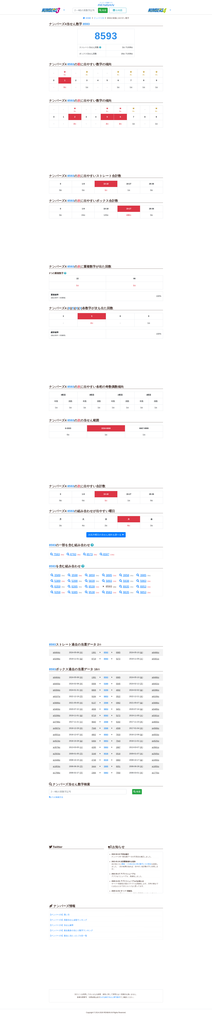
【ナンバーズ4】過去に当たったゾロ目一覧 (68, 936)
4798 (56, 722)
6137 (94, 703)
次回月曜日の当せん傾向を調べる (106, 535)
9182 (118, 722)
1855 (155, 766)
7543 (118, 741)
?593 (55, 554)
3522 (118, 696)
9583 (107, 592)
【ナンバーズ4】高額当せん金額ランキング (68, 920)
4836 (94, 709)
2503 (56, 754)
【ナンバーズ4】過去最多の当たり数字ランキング (71, 930)
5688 (155, 703)
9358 (55, 592)
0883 (118, 760)
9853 (141, 592)
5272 (118, 659)
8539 (90, 586)
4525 (155, 741)
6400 (56, 684)
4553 (155, 734)
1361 (94, 652)
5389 (55, 580)
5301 (155, 659)
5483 (56, 709)
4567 (56, 728)
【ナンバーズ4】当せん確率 (61, 925)
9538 (90, 592)
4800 (155, 722)
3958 (124, 575)
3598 (72, 575)
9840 (94, 722)
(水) (81, 652)
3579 (56, 747)
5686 (56, 703)
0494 (94, 741)
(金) (141, 652)
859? (104, 554)
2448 (56, 760)
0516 (118, 754)
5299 (56, 659)
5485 (155, 709)
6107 (56, 696)
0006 (94, 684)
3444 (94, 766)
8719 (94, 659)
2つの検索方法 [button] (56, 797)
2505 (155, 754)
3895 (107, 575)
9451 (118, 709)
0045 (118, 684)
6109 (155, 696)
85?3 (88, 554)
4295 (94, 747)
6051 (118, 766)
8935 (124, 586)
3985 (141, 575)
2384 (94, 773)
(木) (81, 684)
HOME (87, 18)
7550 (118, 773)
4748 (94, 760)
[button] (52, 10)
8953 (141, 586)
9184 (94, 696)
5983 (141, 580)
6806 (94, 690)
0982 (118, 703)
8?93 (71, 554)
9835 (124, 592)
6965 (118, 652)
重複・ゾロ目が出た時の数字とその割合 (136, 864)
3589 (55, 575)
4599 (118, 728)
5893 (107, 580)
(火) (141, 659)
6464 (56, 652)
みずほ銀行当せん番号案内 (110, 997)
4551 (56, 734)
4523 (56, 741)
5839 (90, 580)
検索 (102, 10)
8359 (55, 586)
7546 (94, 728)
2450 (155, 760)
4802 (94, 734)
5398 (72, 580)
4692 (118, 690)
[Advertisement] (24, 58)
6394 (56, 690)
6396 (155, 690)
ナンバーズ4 (99, 18)
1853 (56, 766)
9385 (72, 592)
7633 (118, 734)
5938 (124, 580)
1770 (155, 773)
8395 (72, 586)
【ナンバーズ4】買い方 (59, 915)
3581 (155, 747)
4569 (155, 728)
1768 (56, 773)
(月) (141, 684)
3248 (94, 754)
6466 (155, 652)
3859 (90, 575)
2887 (118, 747)
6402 (155, 684)
